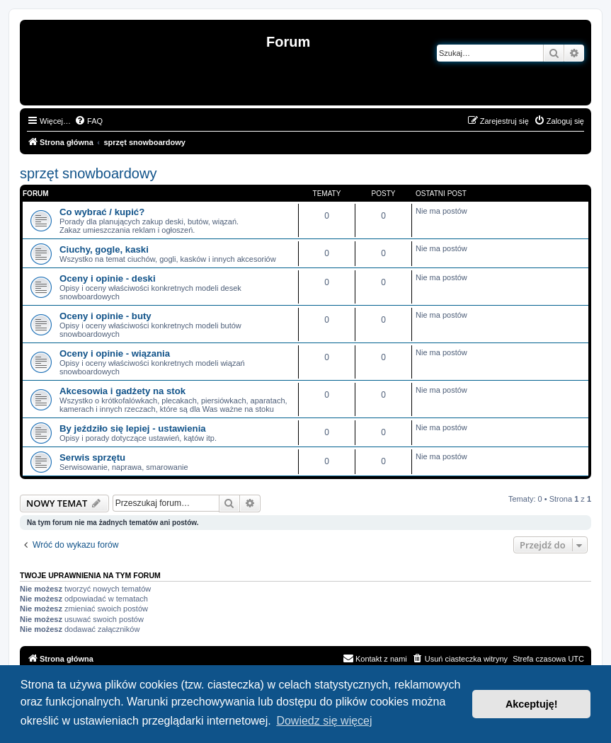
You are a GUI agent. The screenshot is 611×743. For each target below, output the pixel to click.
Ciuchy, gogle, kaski (104, 249)
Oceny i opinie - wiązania (114, 353)
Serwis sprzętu (92, 457)
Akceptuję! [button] (532, 704)
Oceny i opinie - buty (105, 316)
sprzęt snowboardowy (88, 173)
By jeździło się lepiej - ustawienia (132, 428)
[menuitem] (88, 121)
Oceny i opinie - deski (107, 278)
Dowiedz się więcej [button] (324, 721)
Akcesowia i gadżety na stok (122, 391)
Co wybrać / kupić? (101, 212)
